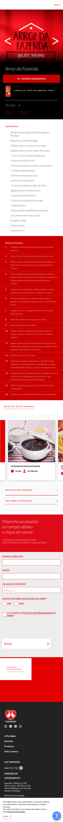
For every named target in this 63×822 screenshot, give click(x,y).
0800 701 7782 (11, 768)
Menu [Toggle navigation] (57, 5)
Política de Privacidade (37, 613)
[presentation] (24, 629)
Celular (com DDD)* (14, 584)
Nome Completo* (13, 556)
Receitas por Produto (31, 490)
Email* (6, 570)
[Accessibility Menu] (57, 816)
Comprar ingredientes (31, 78)
